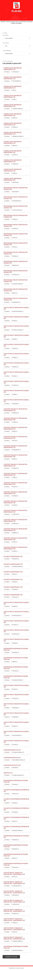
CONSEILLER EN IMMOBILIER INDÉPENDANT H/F (12, 68)
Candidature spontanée (11, 956)
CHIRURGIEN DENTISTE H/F (12, 750)
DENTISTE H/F (8, 773)
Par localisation (7, 50)
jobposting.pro (20, 968)
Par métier (5, 35)
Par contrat (6, 42)
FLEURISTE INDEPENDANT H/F (13, 556)
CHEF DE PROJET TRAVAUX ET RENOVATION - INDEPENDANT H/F (14, 873)
